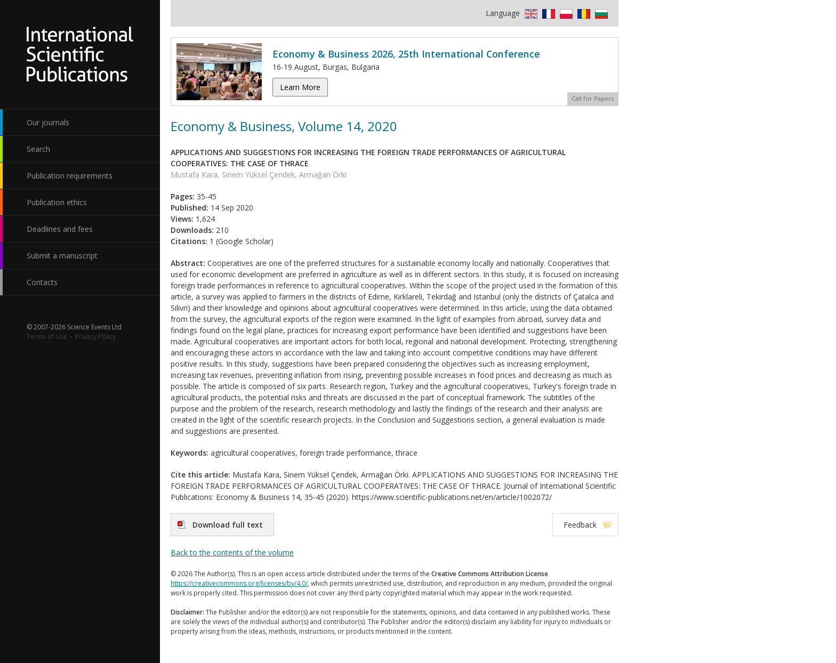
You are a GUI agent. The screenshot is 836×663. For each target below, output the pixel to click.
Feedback (580, 525)
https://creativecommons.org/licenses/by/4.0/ (239, 583)
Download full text (227, 525)
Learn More (300, 87)
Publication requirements (69, 176)
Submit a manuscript (62, 255)
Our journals (48, 122)
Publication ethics (57, 202)
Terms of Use (47, 336)
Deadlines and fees (60, 229)
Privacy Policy (95, 336)
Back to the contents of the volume (232, 552)
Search (38, 149)
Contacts (42, 282)
